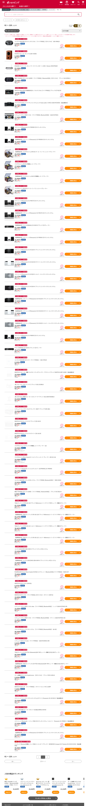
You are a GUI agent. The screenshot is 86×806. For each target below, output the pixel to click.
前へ (13, 748)
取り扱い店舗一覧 (10, 802)
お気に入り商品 (9, 794)
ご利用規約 (65, 792)
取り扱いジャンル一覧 (11, 800)
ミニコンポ (51, 9)
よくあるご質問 (48, 797)
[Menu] (3, 2)
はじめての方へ (48, 800)
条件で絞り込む (12, 31)
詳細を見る (73, 46)
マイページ (26, 797)
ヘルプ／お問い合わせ (50, 792)
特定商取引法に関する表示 (69, 801)
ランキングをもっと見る (43, 785)
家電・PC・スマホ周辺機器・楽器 (20, 9)
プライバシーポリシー (68, 794)
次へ (73, 748)
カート (25, 794)
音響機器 (44, 9)
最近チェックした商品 (11, 797)
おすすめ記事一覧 (28, 792)
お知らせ (46, 794)
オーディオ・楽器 (35, 9)
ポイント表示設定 (28, 800)
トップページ (6, 9)
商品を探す (8, 792)
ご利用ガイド (26, 802)
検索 (78, 14)
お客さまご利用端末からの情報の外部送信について (71, 798)
